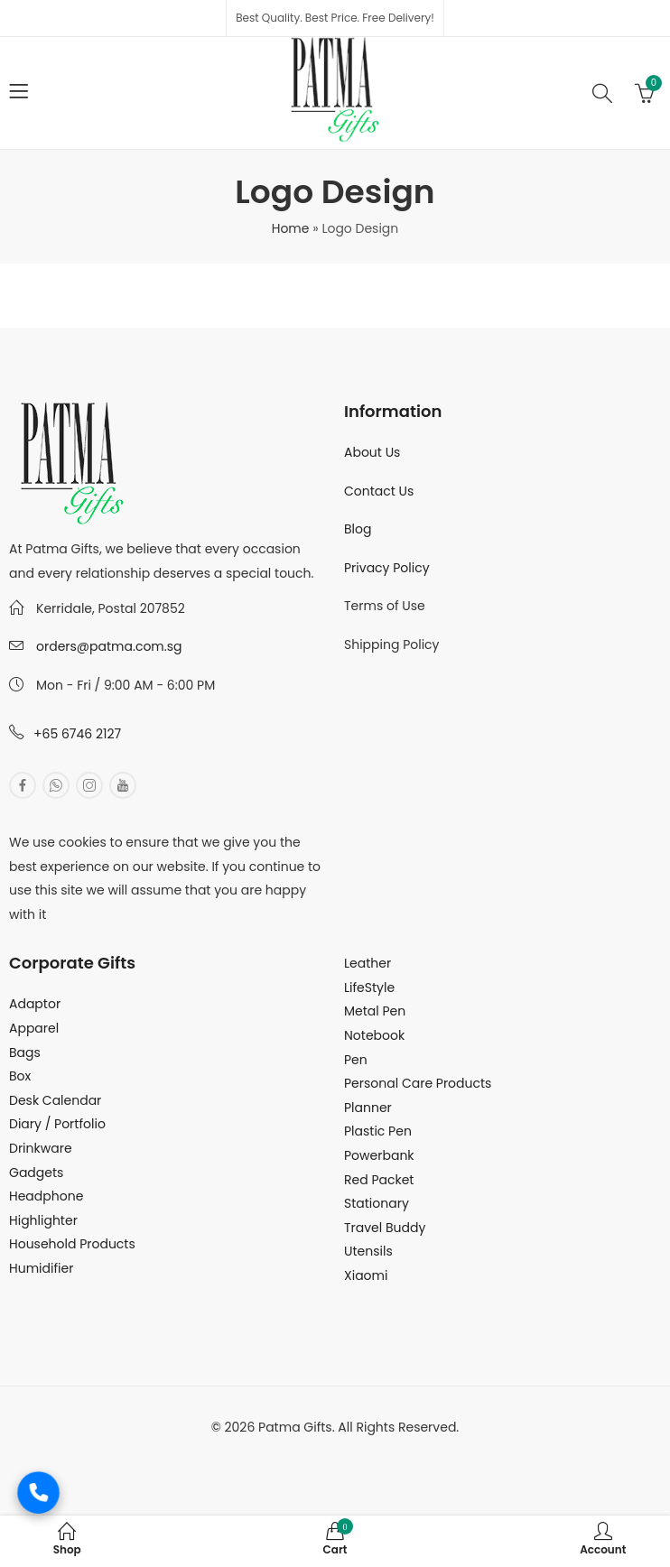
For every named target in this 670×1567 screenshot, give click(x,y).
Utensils (368, 1251)
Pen (356, 1060)
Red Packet (379, 1180)
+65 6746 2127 (77, 734)
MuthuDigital (399, 1451)
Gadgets (36, 1173)
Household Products (72, 1244)
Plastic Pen (378, 1131)
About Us (372, 452)
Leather (367, 963)
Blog (357, 529)
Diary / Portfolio (57, 1124)
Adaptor (34, 1004)
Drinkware (40, 1148)
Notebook (374, 1035)
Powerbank (379, 1155)
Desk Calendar (55, 1100)
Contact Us (379, 491)
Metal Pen (374, 1011)
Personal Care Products (417, 1083)
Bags (25, 1052)
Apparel (34, 1028)
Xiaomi (365, 1275)
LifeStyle (369, 987)
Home (291, 228)
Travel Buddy (384, 1228)
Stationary (376, 1203)
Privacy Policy (387, 568)
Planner (368, 1108)
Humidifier (41, 1268)
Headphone (46, 1196)
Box (20, 1076)
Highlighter (43, 1220)
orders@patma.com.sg (108, 646)
